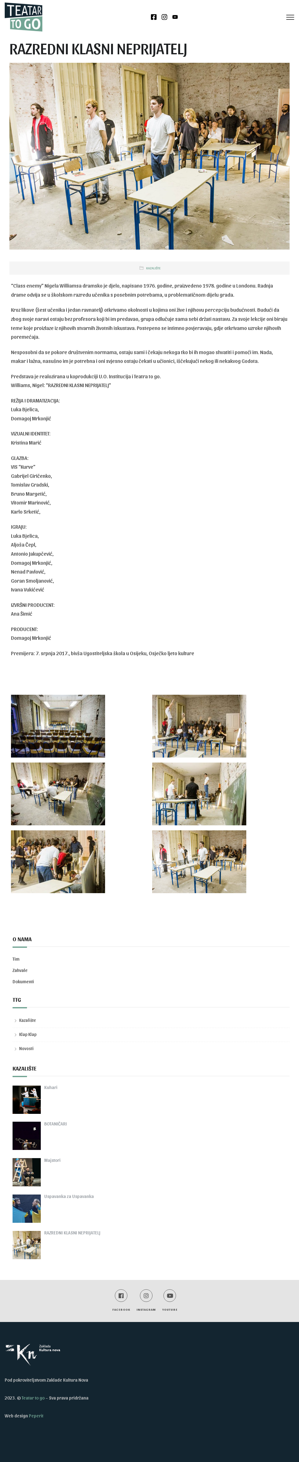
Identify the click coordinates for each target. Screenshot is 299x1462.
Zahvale (20, 970)
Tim (16, 959)
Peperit (36, 1415)
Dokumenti (23, 981)
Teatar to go (33, 1397)
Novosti (26, 1048)
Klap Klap (28, 1034)
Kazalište (153, 268)
